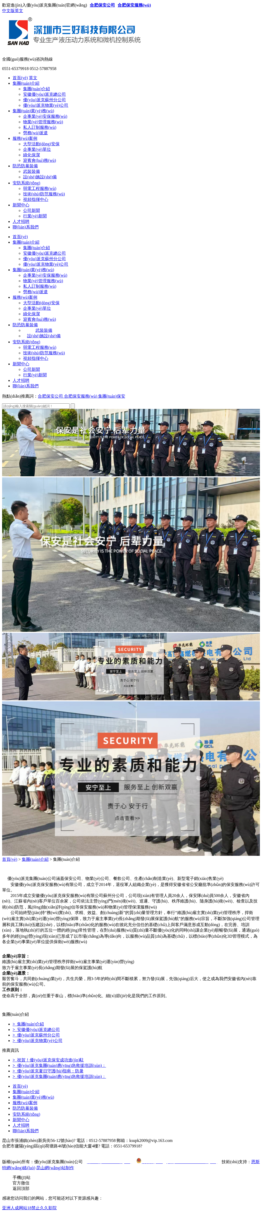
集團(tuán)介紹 (26, 83)
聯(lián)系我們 (26, 227)
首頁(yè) (20, 78)
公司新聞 (31, 210)
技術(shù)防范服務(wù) (44, 194)
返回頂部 (21, 1188)
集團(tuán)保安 (111, 396)
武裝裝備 (31, 171)
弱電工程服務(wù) (39, 188)
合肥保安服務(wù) (134, 5)
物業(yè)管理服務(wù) (43, 122)
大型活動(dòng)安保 (41, 144)
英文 (19, 10)
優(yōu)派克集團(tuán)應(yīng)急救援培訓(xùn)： (59, 1065)
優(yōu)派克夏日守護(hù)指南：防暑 (48, 1071)
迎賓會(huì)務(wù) (39, 160)
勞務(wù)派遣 (35, 133)
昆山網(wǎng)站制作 (55, 1168)
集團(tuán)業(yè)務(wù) (33, 111)
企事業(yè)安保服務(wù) (45, 116)
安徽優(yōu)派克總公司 (44, 94)
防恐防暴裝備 (25, 166)
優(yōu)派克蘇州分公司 (44, 100)
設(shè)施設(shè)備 (40, 177)
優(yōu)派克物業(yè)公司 (45, 105)
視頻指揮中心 (35, 199)
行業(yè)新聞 (35, 216)
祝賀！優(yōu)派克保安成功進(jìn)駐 (48, 1060)
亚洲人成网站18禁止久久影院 (29, 1208)
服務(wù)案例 (25, 138)
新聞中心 (21, 205)
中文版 (8, 10)
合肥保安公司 (102, 5)
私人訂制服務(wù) (39, 127)
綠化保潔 (31, 155)
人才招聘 (21, 221)
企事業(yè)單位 (37, 149)
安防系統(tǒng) (26, 183)
